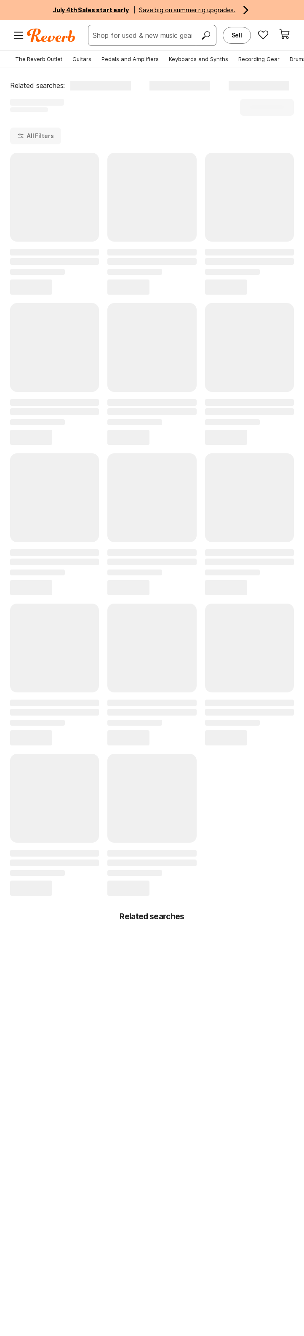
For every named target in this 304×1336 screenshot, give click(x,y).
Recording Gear (259, 59)
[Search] (206, 35)
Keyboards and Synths (198, 59)
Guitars (81, 59)
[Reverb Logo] (51, 35)
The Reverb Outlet (38, 59)
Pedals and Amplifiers (130, 59)
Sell (237, 35)
